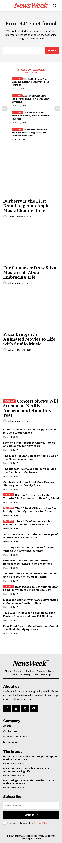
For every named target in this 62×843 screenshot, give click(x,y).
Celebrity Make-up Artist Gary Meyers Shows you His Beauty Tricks (28, 483)
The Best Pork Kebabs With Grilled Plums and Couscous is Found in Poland (30, 575)
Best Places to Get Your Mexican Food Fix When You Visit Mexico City (30, 588)
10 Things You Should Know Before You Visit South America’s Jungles (29, 549)
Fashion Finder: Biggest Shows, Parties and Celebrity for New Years (29, 444)
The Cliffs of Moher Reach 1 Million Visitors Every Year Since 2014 (27, 523)
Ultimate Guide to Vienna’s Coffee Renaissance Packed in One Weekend (27, 562)
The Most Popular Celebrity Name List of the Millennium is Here (30, 457)
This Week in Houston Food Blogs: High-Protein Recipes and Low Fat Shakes (29, 614)
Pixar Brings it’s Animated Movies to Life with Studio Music (29, 338)
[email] (31, 806)
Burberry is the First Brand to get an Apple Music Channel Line (26, 205)
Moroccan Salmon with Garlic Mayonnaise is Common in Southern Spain (30, 601)
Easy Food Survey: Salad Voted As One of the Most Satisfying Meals (30, 627)
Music (6, 763)
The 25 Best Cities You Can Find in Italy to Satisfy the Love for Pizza (30, 81)
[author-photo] (5, 216)
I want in (31, 815)
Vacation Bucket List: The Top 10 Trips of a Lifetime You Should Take (30, 536)
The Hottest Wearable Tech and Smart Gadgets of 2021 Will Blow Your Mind (29, 132)
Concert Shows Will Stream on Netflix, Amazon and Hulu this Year (31, 115)
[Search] (52, 50)
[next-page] (57, 108)
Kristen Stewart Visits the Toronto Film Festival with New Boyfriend (30, 98)
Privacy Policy (40, 823)
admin (11, 216)
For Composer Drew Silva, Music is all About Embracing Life (30, 272)
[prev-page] (5, 108)
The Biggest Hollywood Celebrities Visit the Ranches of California (29, 470)
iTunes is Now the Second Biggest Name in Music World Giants (30, 431)
